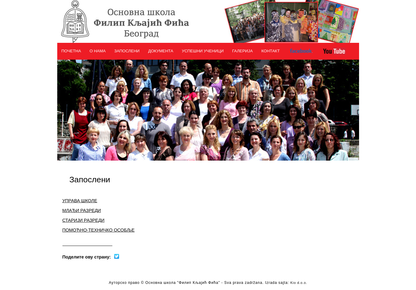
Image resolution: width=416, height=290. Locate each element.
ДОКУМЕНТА (160, 51)
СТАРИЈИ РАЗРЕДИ (83, 220)
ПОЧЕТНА (71, 51)
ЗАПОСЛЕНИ (127, 51)
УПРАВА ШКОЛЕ (79, 200)
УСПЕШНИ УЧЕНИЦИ (203, 51)
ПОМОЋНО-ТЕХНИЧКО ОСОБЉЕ (98, 230)
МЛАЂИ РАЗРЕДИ (81, 210)
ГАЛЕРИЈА (242, 51)
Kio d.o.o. (298, 282)
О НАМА (98, 51)
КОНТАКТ (270, 51)
